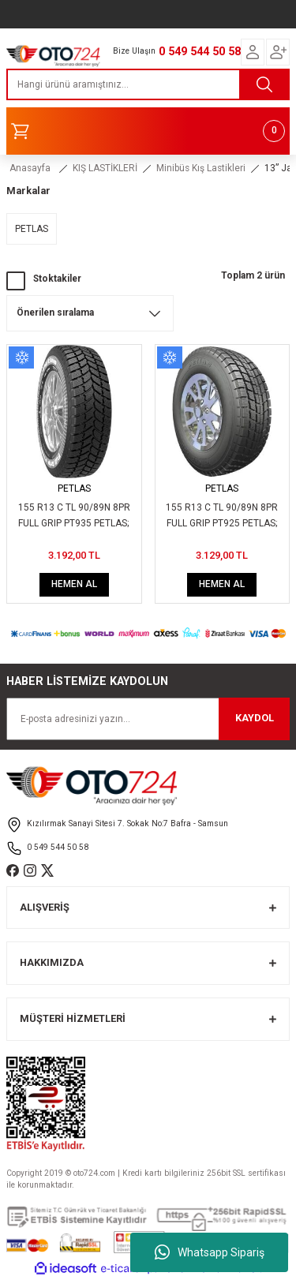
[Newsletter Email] (148, 719)
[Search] (148, 84)
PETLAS (74, 488)
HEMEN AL (74, 583)
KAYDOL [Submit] (254, 718)
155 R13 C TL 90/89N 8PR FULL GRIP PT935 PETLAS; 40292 (74, 517)
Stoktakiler (57, 278)
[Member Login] (252, 52)
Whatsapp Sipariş (209, 1252)
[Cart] (148, 131)
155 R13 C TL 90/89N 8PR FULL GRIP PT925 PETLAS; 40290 (222, 517)
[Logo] (53, 54)
